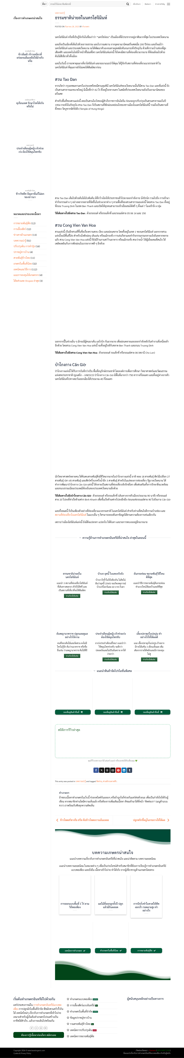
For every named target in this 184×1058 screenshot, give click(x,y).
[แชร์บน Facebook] (96, 770)
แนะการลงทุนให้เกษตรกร (26, 275)
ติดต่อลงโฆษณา (142, 1050)
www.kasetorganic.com (36, 1050)
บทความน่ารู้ (20, 240)
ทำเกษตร (85, 26)
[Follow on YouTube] (45, 1028)
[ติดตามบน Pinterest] (41, 1028)
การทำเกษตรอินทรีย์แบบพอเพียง (148, 1053)
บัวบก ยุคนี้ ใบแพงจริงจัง (110, 573)
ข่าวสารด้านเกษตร (23, 234)
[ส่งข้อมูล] (127, 4)
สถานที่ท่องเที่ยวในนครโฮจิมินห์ (70, 514)
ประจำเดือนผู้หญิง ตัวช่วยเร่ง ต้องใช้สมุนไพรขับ (30, 150)
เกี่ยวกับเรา (137, 4)
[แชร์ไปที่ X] (101, 770)
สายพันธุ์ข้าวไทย (22, 257)
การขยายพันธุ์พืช (22, 223)
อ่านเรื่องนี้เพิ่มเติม (72, 596)
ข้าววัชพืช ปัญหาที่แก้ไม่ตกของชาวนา (30, 195)
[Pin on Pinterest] (118, 770)
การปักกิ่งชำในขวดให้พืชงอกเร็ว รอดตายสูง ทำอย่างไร (146, 907)
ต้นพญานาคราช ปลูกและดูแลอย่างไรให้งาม (72, 635)
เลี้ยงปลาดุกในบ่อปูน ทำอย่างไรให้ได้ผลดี (149, 635)
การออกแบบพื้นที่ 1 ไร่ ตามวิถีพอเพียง (75, 905)
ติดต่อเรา (148, 4)
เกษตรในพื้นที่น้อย (23, 263)
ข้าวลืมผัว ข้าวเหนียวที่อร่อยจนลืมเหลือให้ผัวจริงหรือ (30, 57)
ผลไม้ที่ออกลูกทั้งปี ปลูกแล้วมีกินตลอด (110, 905)
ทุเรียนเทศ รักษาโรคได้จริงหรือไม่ (30, 104)
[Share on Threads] (107, 770)
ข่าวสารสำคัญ (160, 4)
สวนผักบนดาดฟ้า (110, 781)
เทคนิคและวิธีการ (22, 269)
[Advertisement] (145, 1021)
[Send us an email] (36, 1028)
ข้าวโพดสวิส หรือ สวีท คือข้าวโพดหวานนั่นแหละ (82, 820)
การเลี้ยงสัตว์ (20, 229)
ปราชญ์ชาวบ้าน (21, 252)
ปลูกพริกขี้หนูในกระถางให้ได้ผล (152, 820)
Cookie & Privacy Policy (22, 1053)
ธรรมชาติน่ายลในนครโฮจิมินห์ (72, 575)
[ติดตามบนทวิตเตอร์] (32, 1028)
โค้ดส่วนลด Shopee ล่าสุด (26, 280)
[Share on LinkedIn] (124, 770)
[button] (168, 4)
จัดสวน (99, 781)
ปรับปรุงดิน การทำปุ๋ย (24, 246)
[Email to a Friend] (112, 770)
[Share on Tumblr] (129, 770)
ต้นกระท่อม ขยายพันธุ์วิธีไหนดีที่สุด (149, 575)
